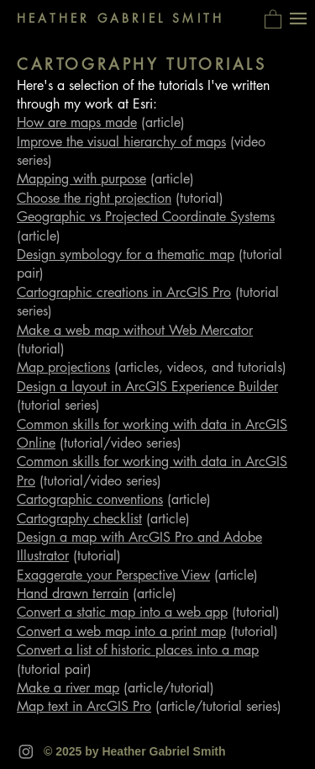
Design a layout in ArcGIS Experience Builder (147, 386)
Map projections (63, 367)
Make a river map (68, 688)
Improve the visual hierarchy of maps (121, 142)
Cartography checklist (79, 519)
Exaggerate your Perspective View (113, 575)
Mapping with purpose (81, 179)
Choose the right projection (94, 198)
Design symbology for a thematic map (125, 254)
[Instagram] (26, 751)
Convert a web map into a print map (121, 631)
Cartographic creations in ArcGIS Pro (124, 292)
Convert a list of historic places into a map (138, 650)
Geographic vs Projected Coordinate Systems (146, 216)
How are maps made (77, 122)
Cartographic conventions (90, 499)
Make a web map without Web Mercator (135, 330)
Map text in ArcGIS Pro (84, 706)
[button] (273, 18)
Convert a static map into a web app (122, 612)
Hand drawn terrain (73, 593)
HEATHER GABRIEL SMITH (120, 18)
